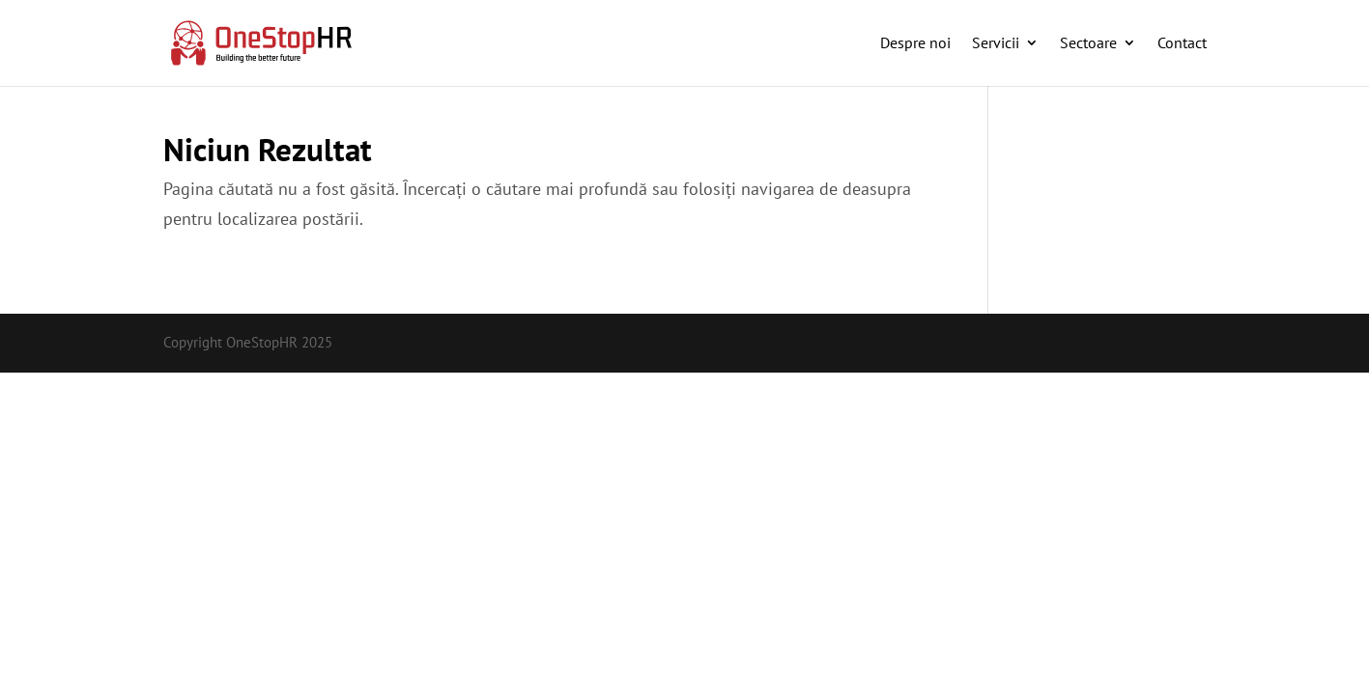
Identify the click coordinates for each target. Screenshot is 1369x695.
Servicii (995, 43)
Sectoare (1088, 43)
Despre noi (915, 43)
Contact (1182, 43)
